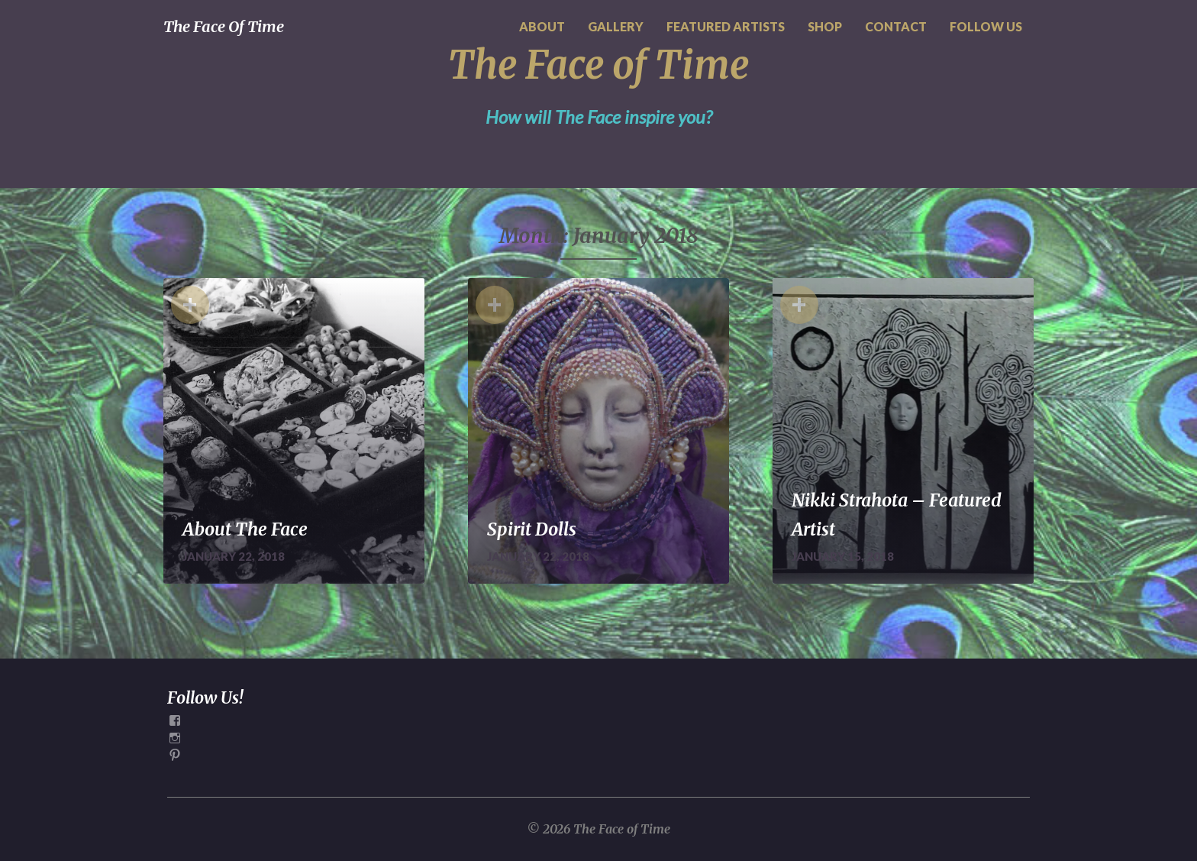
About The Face (245, 529)
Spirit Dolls (531, 529)
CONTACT (896, 26)
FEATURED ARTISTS (725, 26)
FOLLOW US (986, 26)
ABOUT (542, 26)
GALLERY (616, 26)
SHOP (825, 26)
